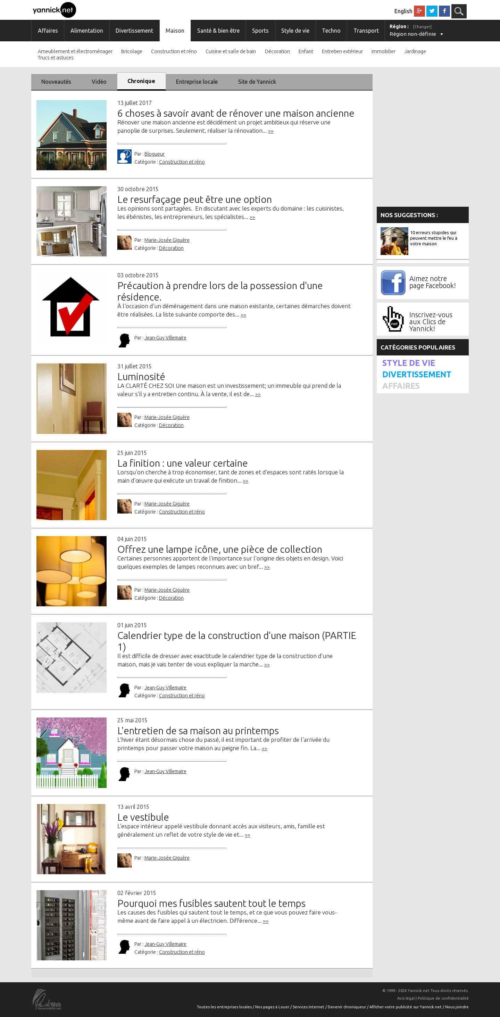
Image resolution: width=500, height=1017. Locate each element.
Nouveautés (56, 82)
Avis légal (406, 998)
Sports (260, 30)
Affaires (48, 30)
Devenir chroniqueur (347, 1007)
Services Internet (309, 1007)
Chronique (141, 81)
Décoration (277, 51)
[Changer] (422, 27)
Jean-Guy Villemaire (165, 338)
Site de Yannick (257, 82)
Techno (331, 30)
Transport (366, 30)
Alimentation (86, 30)
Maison (175, 30)
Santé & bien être (218, 30)
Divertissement (134, 30)
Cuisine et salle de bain (231, 51)
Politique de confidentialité (443, 998)
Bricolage (131, 51)
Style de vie (295, 30)
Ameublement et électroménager (75, 51)
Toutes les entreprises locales (225, 1007)
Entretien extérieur (342, 51)
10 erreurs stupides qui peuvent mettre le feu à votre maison (433, 238)
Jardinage (415, 51)
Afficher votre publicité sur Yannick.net (406, 1007)
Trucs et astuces (56, 57)
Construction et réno (174, 51)
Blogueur (154, 154)
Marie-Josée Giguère (167, 240)
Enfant (306, 51)
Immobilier (383, 51)
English (403, 11)
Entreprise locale (197, 82)
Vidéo (99, 82)
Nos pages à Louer (272, 1007)
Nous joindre (457, 1007)
